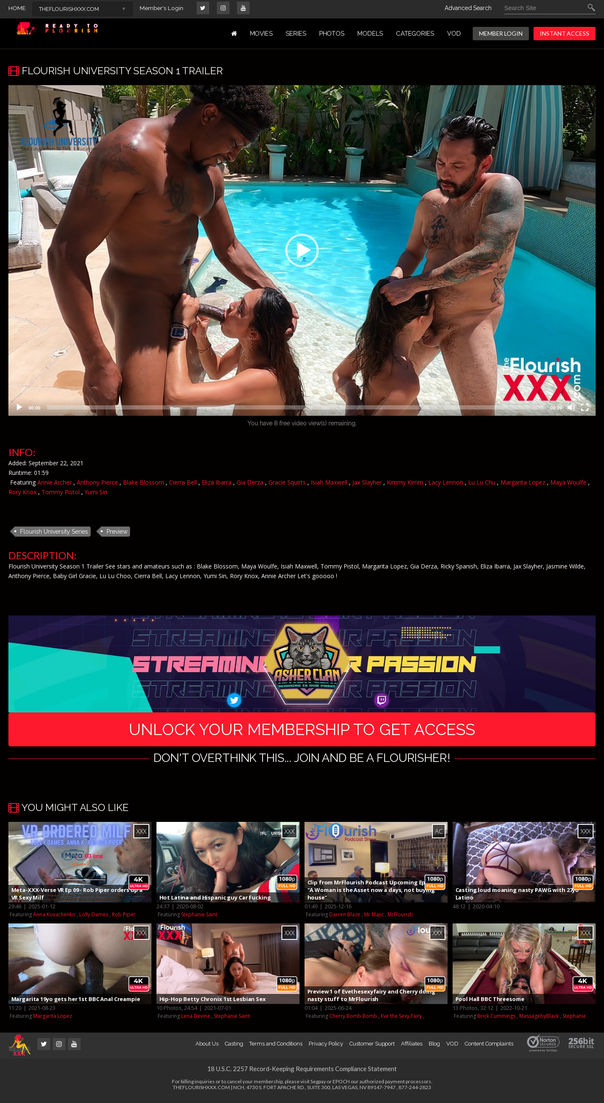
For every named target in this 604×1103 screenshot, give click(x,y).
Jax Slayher (367, 482)
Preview (117, 531)
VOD (454, 33)
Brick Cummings (496, 1020)
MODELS (370, 33)
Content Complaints (489, 1048)
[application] (302, 250)
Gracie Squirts (287, 482)
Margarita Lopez (522, 482)
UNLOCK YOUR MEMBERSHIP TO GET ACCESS (302, 731)
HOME (17, 8)
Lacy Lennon (445, 482)
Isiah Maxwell (329, 482)
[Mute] (571, 407)
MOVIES (261, 33)
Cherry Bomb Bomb (353, 1020)
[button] (302, 250)
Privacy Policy (326, 1048)
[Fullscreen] (585, 407)
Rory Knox (22, 492)
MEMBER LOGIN (501, 33)
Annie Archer (54, 482)
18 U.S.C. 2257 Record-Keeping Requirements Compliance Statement (302, 1073)
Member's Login (162, 8)
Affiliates (411, 1048)
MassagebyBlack (539, 1020)
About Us (206, 1048)
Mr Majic (374, 918)
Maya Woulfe (568, 482)
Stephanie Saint (199, 918)
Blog (434, 1048)
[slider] (295, 407)
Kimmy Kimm (405, 482)
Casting (234, 1048)
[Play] (19, 407)
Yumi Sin (96, 492)
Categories (415, 33)
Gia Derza (250, 482)
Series (296, 33)
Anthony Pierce (97, 482)
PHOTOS (332, 33)
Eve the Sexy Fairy (401, 1020)
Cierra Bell (183, 482)
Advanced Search (468, 8)
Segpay (318, 1085)
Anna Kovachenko (54, 918)
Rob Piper (123, 918)
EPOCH (341, 1085)
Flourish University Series (54, 531)
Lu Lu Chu (481, 482)
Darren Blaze (344, 918)
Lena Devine (195, 1020)
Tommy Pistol (61, 492)
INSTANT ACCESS (564, 33)
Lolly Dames (93, 918)
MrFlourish (400, 918)
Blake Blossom (143, 482)
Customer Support (372, 1048)
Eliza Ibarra (217, 482)
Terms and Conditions (275, 1048)
